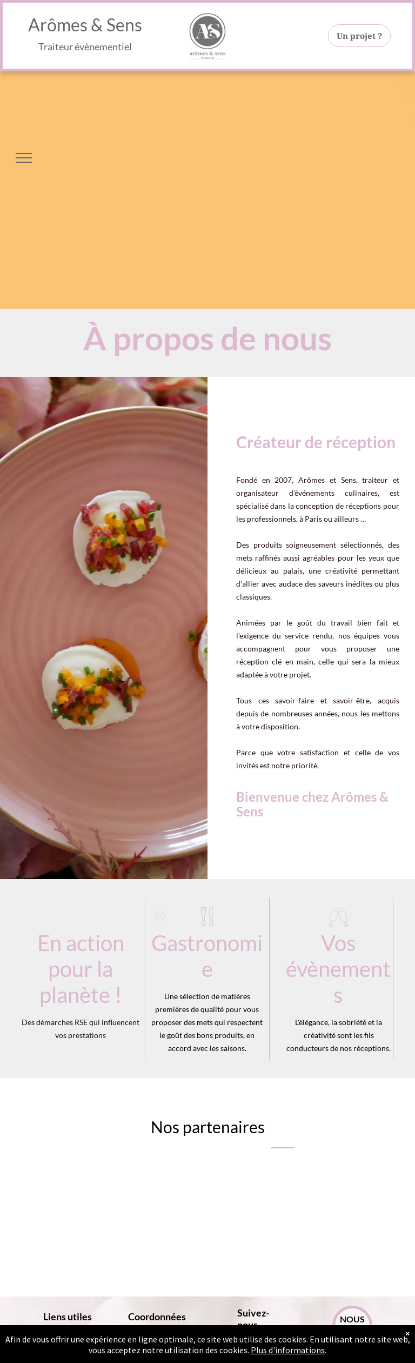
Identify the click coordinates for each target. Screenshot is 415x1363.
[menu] (24, 158)
